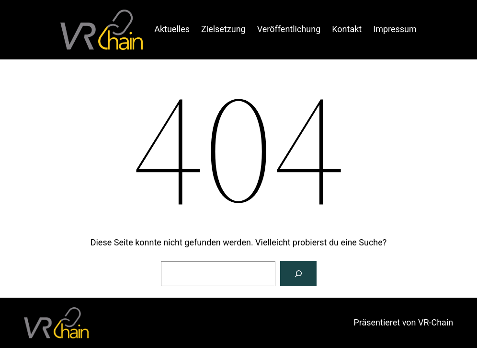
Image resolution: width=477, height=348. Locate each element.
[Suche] (298, 273)
